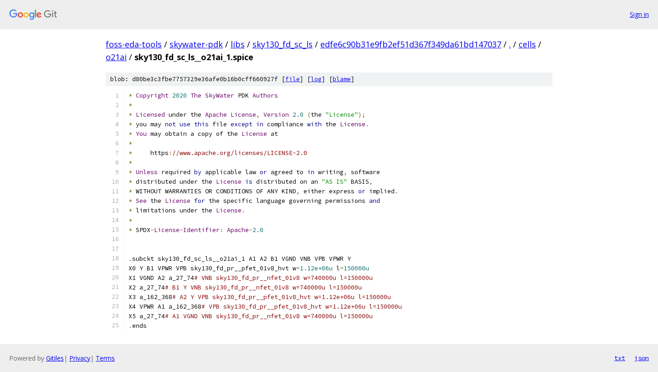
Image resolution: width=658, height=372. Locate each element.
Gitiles (55, 358)
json (641, 358)
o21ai (116, 57)
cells (527, 44)
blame (342, 79)
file (292, 79)
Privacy (79, 358)
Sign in (639, 14)
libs (238, 44)
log (316, 79)
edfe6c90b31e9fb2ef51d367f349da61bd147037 (410, 44)
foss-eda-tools (134, 44)
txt (619, 358)
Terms (105, 358)
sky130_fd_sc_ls (282, 44)
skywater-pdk (196, 44)
